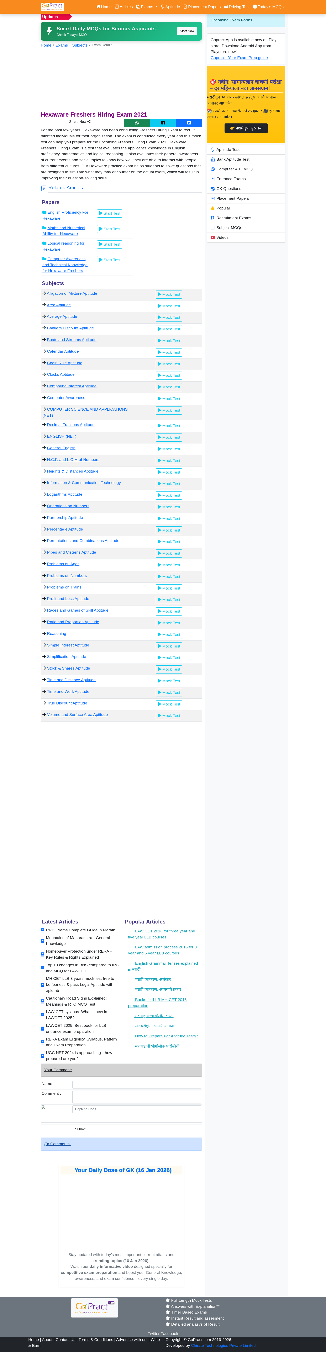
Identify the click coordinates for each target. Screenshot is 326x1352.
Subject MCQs (226, 228)
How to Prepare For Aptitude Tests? (163, 1036)
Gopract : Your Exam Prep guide (239, 57)
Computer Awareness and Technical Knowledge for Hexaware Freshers (65, 265)
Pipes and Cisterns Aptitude (71, 552)
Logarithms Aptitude (64, 494)
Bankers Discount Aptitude (70, 328)
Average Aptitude (62, 316)
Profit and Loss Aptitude (68, 598)
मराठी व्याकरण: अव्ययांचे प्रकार (154, 989)
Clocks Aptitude (60, 374)
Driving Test (237, 7)
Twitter (154, 1333)
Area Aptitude (59, 305)
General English (61, 448)
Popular (220, 208)
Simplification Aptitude (66, 656)
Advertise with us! (131, 1339)
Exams (62, 45)
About (47, 1339)
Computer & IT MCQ (232, 169)
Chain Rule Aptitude (64, 363)
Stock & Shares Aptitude (68, 668)
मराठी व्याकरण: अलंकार (149, 979)
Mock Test (169, 294)
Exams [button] (145, 7)
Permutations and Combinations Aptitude (83, 540)
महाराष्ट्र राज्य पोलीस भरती (151, 1016)
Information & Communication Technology (84, 482)
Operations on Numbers (68, 506)
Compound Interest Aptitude (71, 386)
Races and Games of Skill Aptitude (77, 610)
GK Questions (226, 189)
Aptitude (170, 7)
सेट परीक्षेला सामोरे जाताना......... (156, 1026)
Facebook (169, 1333)
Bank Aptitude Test (230, 159)
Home (104, 7)
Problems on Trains (64, 587)
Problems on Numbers (67, 575)
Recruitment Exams (231, 218)
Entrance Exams (228, 179)
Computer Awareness (66, 397)
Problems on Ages (63, 564)
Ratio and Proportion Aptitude (73, 622)
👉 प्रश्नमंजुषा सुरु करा (246, 128)
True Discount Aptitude (67, 703)
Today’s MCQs (268, 7)
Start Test (109, 213)
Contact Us (65, 1339)
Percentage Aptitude (65, 529)
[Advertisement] (121, 81)
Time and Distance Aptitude (71, 680)
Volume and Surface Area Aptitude (77, 714)
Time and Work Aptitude (68, 691)
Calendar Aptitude (63, 351)
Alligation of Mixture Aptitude (72, 293)
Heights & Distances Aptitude (72, 471)
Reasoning (56, 633)
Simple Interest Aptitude (68, 645)
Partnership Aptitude (65, 517)
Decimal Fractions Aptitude (70, 424)
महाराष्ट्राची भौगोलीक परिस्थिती (153, 1046)
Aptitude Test (225, 150)
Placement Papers (202, 7)
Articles (124, 7)
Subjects (80, 45)
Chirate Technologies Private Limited (223, 1345)
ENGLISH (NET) (61, 436)
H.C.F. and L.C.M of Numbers (73, 459)
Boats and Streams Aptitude (71, 339)
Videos (219, 237)
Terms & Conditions (96, 1339)
